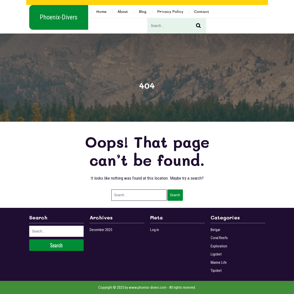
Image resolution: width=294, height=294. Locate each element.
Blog (142, 11)
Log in (154, 229)
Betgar (215, 229)
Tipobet (216, 270)
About (122, 11)
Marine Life (219, 262)
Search (201, 26)
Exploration (219, 246)
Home (101, 11)
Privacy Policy (170, 11)
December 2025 (101, 229)
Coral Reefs (219, 238)
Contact (201, 11)
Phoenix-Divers (58, 17)
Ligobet (216, 254)
